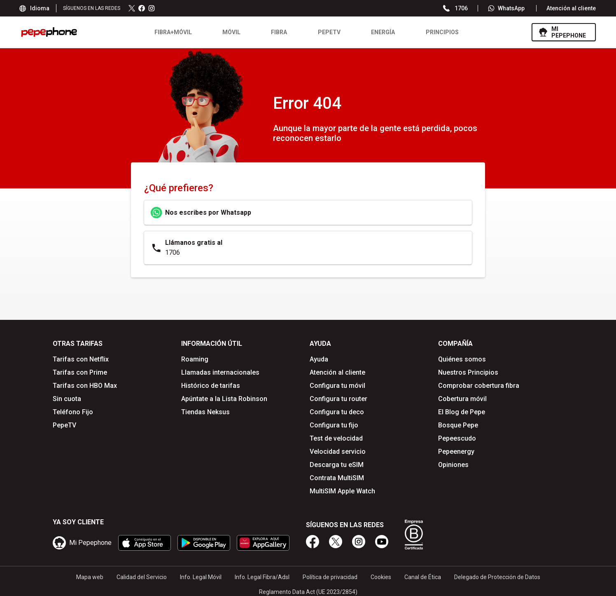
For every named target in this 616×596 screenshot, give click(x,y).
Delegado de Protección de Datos (497, 575)
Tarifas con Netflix (81, 359)
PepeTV (64, 425)
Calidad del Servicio (142, 575)
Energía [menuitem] (380, 32)
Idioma (34, 8)
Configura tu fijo (334, 425)
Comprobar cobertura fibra (478, 386)
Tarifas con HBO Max (85, 386)
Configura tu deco (337, 412)
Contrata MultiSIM (337, 478)
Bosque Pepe (458, 425)
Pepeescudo (457, 438)
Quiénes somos (462, 359)
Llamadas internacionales (220, 372)
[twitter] (335, 539)
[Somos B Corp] (414, 532)
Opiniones (453, 465)
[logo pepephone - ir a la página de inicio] (49, 32)
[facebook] (312, 539)
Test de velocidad (336, 438)
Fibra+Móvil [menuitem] (169, 32)
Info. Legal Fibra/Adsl (262, 575)
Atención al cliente (571, 8)
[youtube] (381, 539)
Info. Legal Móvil (201, 575)
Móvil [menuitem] (228, 32)
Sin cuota (67, 399)
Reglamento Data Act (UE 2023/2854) (308, 590)
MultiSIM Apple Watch (342, 491)
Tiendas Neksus (205, 412)
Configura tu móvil (337, 386)
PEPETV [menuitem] (326, 32)
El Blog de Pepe (461, 412)
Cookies (381, 575)
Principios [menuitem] (438, 32)
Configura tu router (338, 399)
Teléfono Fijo (73, 412)
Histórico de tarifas (210, 386)
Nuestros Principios (468, 372)
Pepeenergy (456, 451)
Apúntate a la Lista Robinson (224, 399)
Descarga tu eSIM (337, 465)
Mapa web (89, 575)
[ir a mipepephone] (560, 32)
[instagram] (358, 539)
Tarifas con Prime (80, 372)
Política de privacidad (330, 575)
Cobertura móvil (462, 399)
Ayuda (319, 359)
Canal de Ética (422, 575)
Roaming (194, 359)
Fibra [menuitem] (276, 32)
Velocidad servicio (338, 451)
